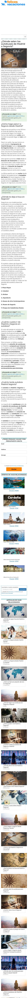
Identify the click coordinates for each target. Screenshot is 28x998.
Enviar (14, 469)
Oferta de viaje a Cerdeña (9, 506)
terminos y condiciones (15, 591)
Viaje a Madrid (6, 524)
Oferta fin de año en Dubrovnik (10, 577)
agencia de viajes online (15, 116)
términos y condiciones (17, 465)
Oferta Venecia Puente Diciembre (11, 559)
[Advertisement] (14, 20)
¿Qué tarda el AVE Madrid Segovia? (13, 786)
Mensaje (3, 455)
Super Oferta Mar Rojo (8, 541)
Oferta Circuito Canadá (8, 489)
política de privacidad (7, 593)
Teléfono (3, 449)
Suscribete (22, 589)
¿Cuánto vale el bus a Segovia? (12, 910)
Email (2, 444)
